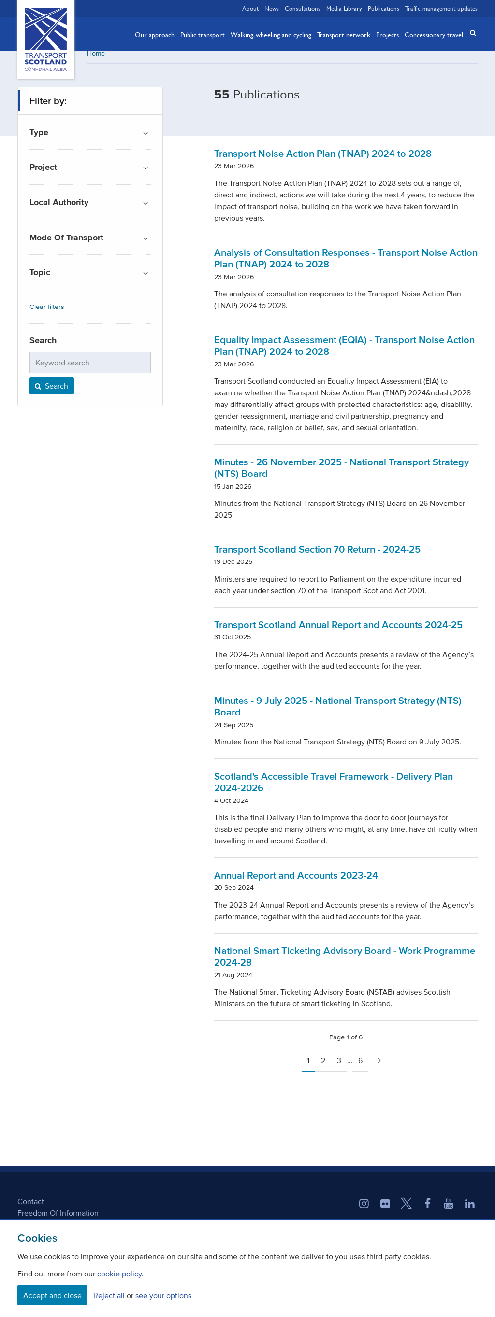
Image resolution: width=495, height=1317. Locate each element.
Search (50, 392)
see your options (163, 1295)
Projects (387, 34)
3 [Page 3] (339, 1067)
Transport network (343, 34)
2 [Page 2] (323, 1067)
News (271, 8)
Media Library (344, 8)
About (250, 8)
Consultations (302, 8)
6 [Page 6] (360, 1067)
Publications (383, 8)
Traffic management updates (441, 8)
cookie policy (119, 1273)
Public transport (202, 34)
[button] (470, 33)
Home (96, 60)
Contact (30, 1208)
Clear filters (46, 313)
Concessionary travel (434, 34)
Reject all (109, 1295)
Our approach (155, 34)
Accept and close (52, 1295)
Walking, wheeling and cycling (271, 34)
